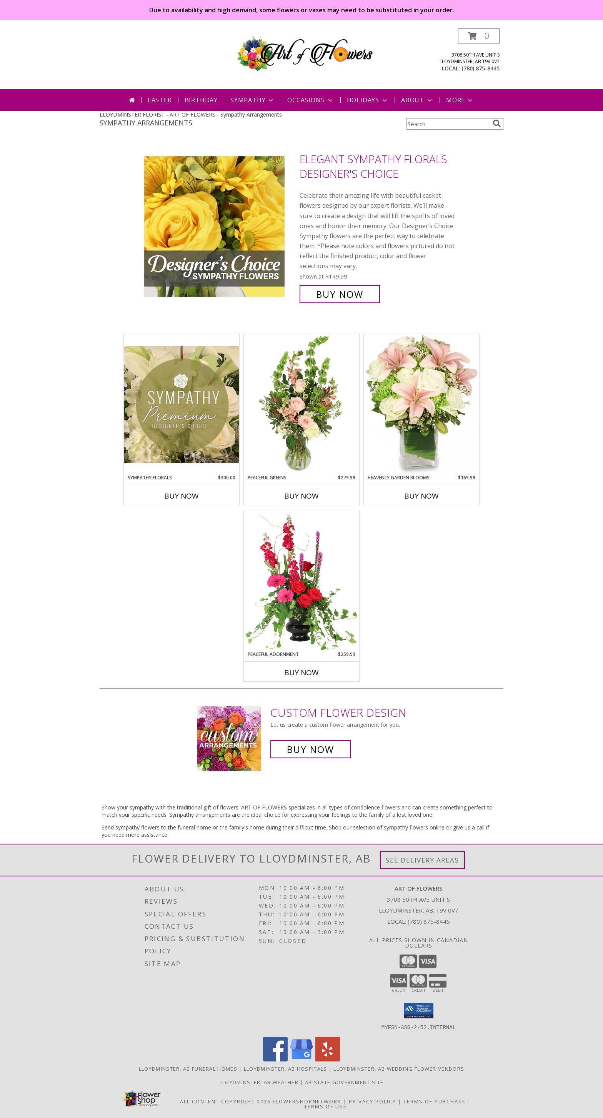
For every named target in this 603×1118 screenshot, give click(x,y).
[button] (479, 35)
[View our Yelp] (327, 1059)
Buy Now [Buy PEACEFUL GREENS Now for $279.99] (301, 496)
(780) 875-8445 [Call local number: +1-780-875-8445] (480, 68)
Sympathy (252, 100)
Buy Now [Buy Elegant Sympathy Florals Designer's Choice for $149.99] (339, 294)
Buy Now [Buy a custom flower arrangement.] (310, 749)
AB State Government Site (344, 1081)
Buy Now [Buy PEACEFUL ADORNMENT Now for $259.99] (301, 672)
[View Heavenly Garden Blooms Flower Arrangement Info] (421, 404)
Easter (160, 100)
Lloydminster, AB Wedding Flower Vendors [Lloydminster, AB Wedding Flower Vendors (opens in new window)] (398, 1068)
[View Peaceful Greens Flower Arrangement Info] (301, 404)
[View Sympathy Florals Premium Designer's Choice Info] (181, 404)
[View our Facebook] (275, 1059)
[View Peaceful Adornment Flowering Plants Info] (301, 581)
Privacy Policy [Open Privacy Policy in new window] (372, 1101)
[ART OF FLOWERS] (304, 52)
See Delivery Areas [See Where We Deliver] (422, 860)
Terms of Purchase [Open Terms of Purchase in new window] (434, 1101)
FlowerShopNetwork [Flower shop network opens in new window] (307, 1101)
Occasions (310, 100)
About (417, 100)
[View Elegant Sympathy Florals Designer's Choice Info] (220, 226)
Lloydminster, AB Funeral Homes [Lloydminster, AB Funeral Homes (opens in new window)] (188, 1068)
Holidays (367, 100)
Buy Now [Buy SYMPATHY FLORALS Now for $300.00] (181, 496)
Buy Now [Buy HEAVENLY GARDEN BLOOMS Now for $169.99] (421, 496)
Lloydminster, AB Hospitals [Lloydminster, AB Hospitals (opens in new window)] (285, 1068)
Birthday (201, 100)
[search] (497, 123)
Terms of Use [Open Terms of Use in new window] (325, 1106)
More (460, 100)
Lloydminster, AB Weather (259, 1081)
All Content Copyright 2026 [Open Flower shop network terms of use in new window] (225, 1101)
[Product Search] (448, 123)
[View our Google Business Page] (301, 1059)
